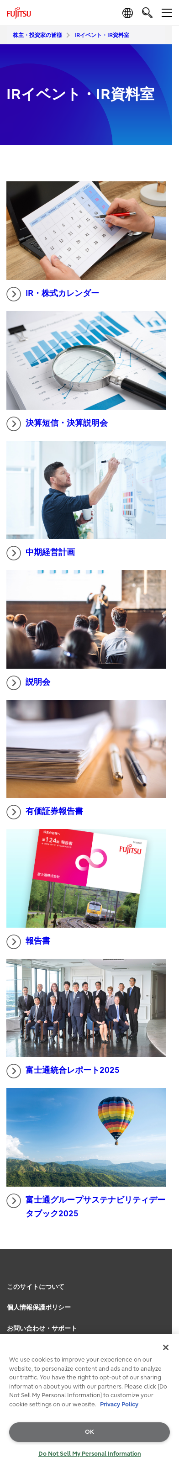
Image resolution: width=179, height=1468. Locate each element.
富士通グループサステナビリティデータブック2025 (85, 1206)
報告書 (28, 942)
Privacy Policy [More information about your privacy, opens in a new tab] (119, 1404)
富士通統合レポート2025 (63, 1071)
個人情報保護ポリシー (39, 1307)
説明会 (28, 683)
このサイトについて (35, 1287)
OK (89, 1431)
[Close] (166, 1347)
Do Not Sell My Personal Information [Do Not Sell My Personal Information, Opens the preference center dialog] (89, 1453)
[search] (147, 12)
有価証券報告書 (44, 812)
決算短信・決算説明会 (57, 424)
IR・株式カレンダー (52, 294)
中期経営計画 (40, 553)
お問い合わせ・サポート (42, 1328)
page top (163, 1272)
